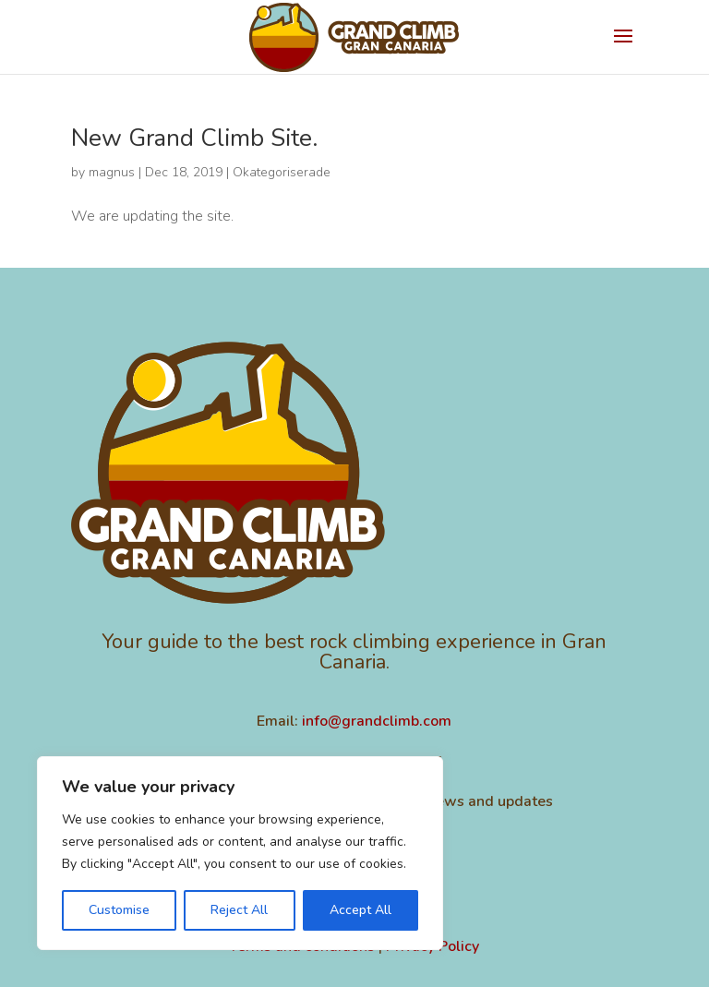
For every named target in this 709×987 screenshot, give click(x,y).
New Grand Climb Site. (194, 138)
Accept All (360, 910)
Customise (119, 910)
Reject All (239, 910)
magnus (112, 172)
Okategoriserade (281, 172)
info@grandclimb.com (376, 721)
